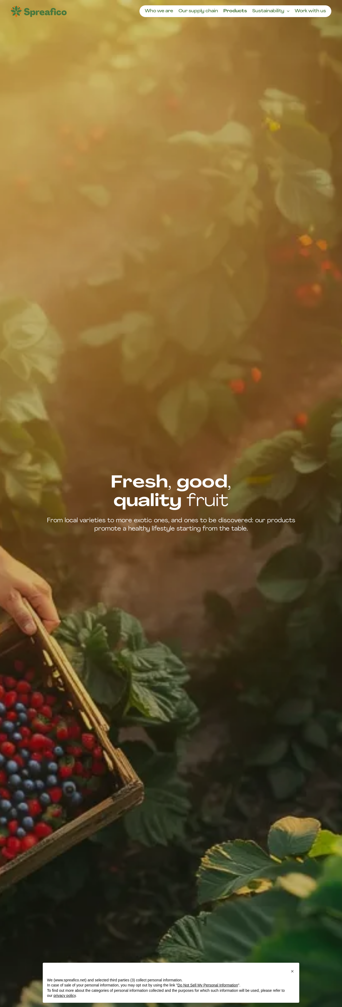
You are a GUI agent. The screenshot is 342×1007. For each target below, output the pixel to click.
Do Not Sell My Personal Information (207, 985)
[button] (292, 971)
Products (235, 11)
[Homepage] (39, 11)
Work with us (310, 11)
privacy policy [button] (64, 995)
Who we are (159, 11)
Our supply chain (198, 11)
